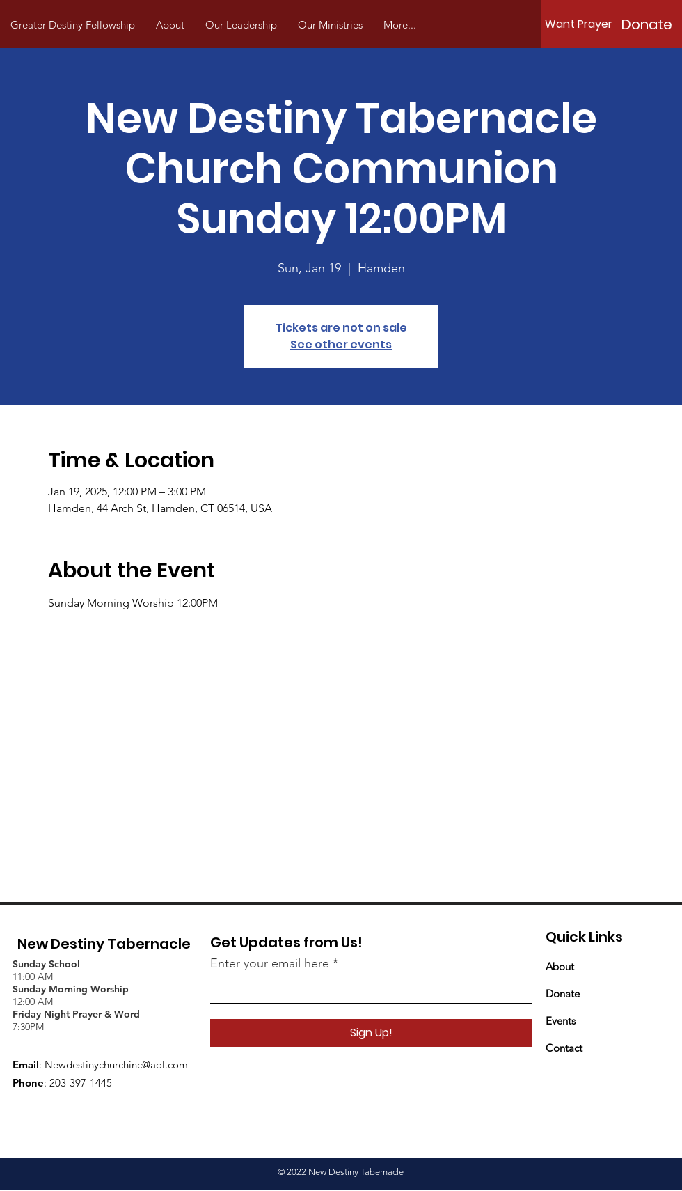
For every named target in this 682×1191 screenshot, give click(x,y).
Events (561, 1020)
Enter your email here (269, 963)
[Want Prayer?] (582, 24)
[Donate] (646, 24)
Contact (564, 1047)
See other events (341, 344)
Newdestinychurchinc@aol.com (116, 1064)
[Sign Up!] (371, 1033)
